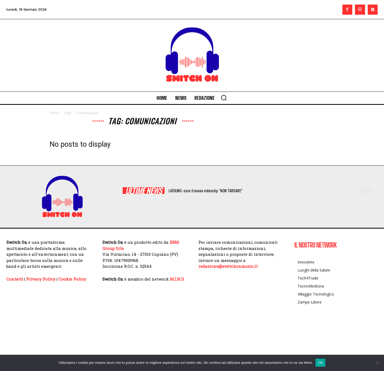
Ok (320, 363)
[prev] (361, 190)
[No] (377, 362)
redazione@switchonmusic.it (228, 266)
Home (54, 113)
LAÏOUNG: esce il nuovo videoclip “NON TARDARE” (206, 190)
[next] (369, 190)
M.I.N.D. (177, 279)
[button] (223, 97)
